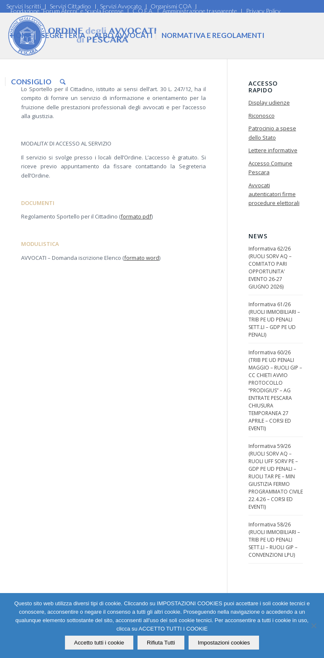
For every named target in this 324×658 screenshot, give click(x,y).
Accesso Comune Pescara (270, 167)
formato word (141, 258)
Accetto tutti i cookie (99, 642)
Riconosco (261, 115)
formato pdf (136, 216)
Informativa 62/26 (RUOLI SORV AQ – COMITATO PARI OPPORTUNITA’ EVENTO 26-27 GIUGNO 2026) (270, 267)
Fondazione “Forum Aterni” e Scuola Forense (67, 10)
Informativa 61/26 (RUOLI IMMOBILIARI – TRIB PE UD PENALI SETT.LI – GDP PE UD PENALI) (274, 319)
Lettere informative (272, 150)
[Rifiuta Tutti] (313, 625)
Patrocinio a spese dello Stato (272, 132)
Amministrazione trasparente (199, 10)
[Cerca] (63, 82)
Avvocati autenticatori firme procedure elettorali (274, 194)
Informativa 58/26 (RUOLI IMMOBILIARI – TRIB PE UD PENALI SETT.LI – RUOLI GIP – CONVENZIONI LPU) (274, 539)
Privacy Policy (263, 10)
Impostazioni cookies (224, 642)
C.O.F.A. (143, 10)
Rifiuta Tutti (161, 642)
